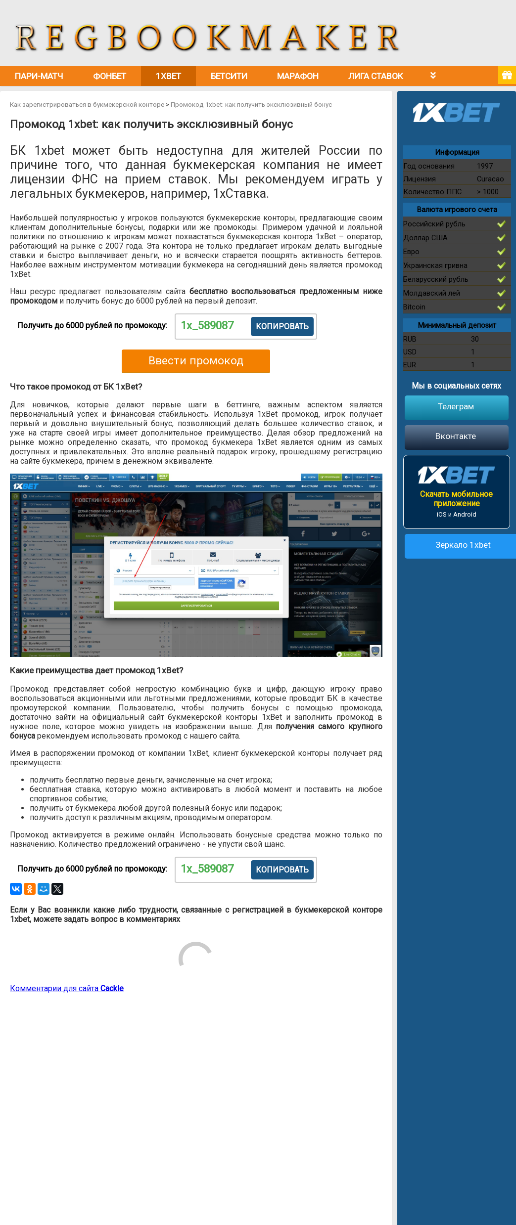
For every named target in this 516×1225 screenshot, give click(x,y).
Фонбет (109, 76)
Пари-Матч (39, 76)
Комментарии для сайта (67, 988)
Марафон (298, 76)
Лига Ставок (375, 76)
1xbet (168, 76)
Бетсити (229, 76)
